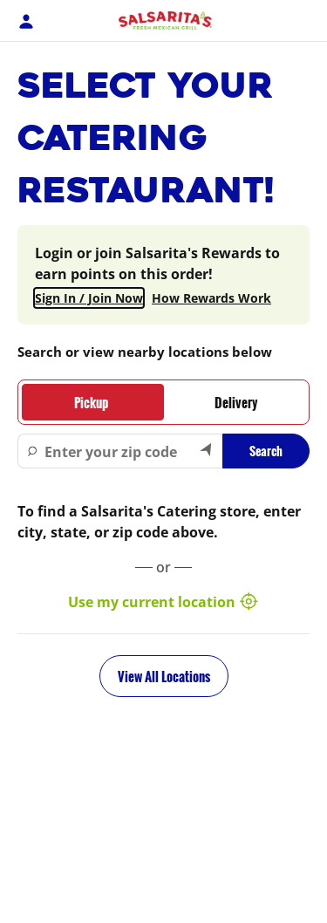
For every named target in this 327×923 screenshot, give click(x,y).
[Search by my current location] (206, 451)
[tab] (91, 402)
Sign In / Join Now (89, 298)
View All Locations (164, 676)
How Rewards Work (211, 298)
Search (266, 450)
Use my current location (164, 601)
